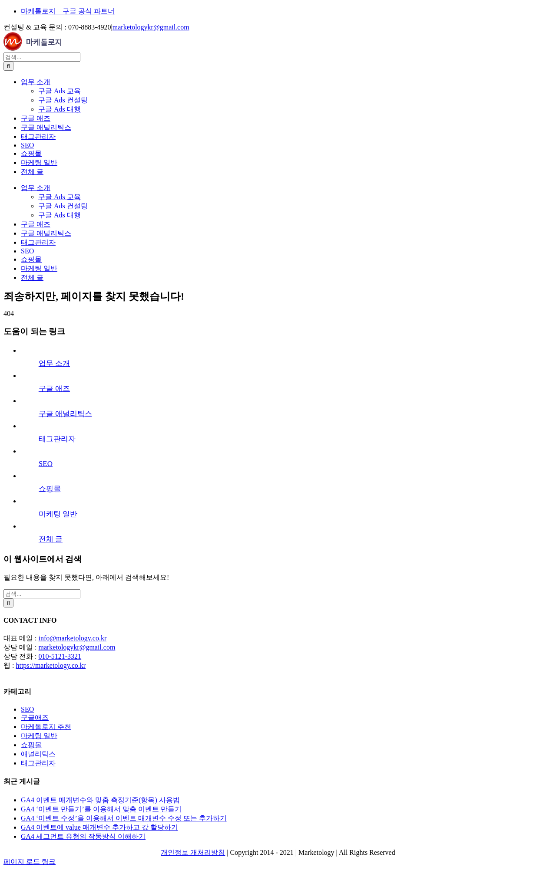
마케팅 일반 (58, 514)
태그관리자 (57, 439)
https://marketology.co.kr (51, 665)
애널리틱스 (38, 754)
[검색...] (41, 57)
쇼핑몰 (50, 489)
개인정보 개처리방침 (193, 852)
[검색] (8, 66)
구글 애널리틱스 (65, 414)
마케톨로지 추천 (46, 726)
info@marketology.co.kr (72, 638)
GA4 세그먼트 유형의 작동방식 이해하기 (83, 836)
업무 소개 (54, 363)
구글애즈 (35, 717)
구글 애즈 (54, 388)
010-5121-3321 (59, 656)
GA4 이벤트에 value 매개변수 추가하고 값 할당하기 (99, 827)
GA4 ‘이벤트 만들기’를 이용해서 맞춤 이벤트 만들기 (101, 809)
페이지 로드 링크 (29, 861)
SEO (46, 464)
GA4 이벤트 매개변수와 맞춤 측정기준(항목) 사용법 (100, 800)
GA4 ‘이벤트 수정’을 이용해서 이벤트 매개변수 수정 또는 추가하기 (124, 818)
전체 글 (51, 539)
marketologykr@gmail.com (151, 27)
